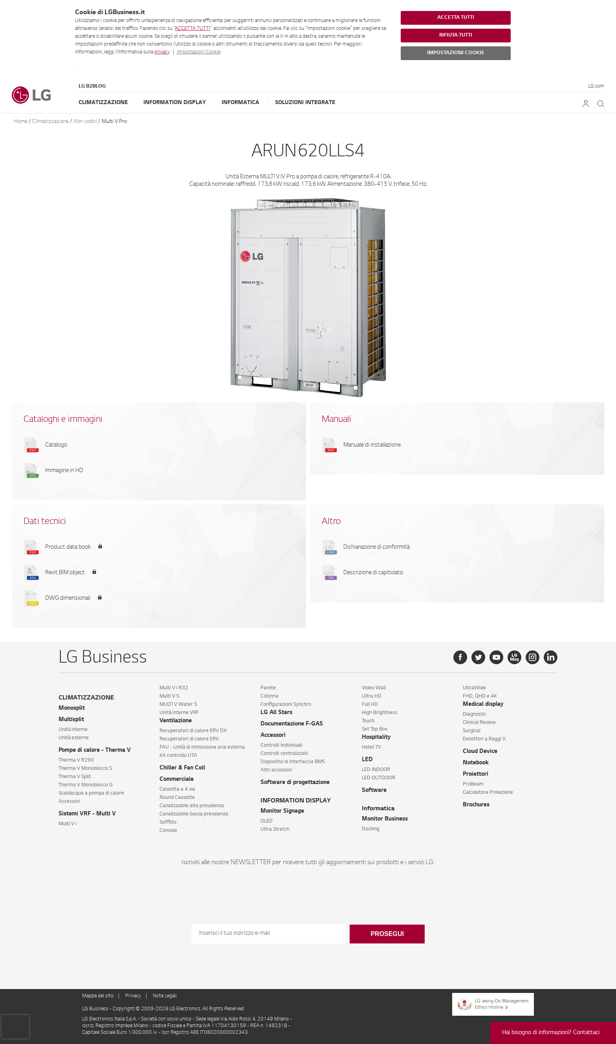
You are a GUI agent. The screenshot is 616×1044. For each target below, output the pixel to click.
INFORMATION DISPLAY (295, 801)
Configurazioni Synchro (285, 704)
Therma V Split (75, 777)
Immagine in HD (64, 471)
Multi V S (169, 696)
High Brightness (379, 713)
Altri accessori (276, 770)
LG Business (96, 1009)
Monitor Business (385, 819)
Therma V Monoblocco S (85, 768)
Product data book (68, 547)
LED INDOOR (376, 770)
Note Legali (165, 996)
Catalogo (56, 445)
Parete (268, 688)
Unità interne (73, 730)
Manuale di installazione (372, 445)
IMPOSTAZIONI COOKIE (455, 53)
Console (168, 830)
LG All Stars (276, 713)
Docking (371, 829)
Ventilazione (176, 721)
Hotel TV (371, 747)
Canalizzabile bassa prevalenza (194, 814)
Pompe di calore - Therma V (95, 750)
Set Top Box (374, 729)
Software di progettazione (295, 783)
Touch (368, 721)
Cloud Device (480, 752)
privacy (161, 52)
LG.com (596, 86)
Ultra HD (371, 696)
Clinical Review (479, 722)
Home (21, 122)
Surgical (471, 731)
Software (374, 791)
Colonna (269, 696)
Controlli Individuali (281, 745)
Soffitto (168, 822)
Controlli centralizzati (284, 753)
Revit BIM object (65, 573)
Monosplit (72, 708)
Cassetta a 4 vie (177, 789)
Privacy (133, 996)
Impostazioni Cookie (198, 52)
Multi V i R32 (174, 688)
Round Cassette (177, 797)
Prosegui (386, 933)
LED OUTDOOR (378, 778)
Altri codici (85, 122)
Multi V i (68, 824)
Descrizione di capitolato (373, 573)
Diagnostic (474, 714)
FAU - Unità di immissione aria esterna (202, 747)
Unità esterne (74, 738)
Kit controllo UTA (178, 755)
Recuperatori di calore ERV (189, 739)
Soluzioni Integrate (305, 103)
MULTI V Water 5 (178, 704)
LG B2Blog (92, 86)
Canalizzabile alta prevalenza (192, 806)
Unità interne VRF (179, 713)
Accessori (69, 801)
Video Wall (374, 688)
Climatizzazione (103, 103)
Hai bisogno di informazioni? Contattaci (551, 1033)
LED (367, 760)
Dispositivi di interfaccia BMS (292, 762)
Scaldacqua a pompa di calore (91, 793)
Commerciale (177, 780)
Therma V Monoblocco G (86, 785)
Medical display (483, 704)
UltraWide (474, 688)
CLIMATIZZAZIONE (86, 698)
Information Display (174, 103)
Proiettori (475, 774)
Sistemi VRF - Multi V (87, 814)
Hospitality (376, 737)
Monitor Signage (282, 811)
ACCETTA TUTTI (192, 28)
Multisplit (71, 720)
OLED (266, 821)
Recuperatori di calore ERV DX (193, 731)
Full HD (370, 704)
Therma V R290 (76, 760)
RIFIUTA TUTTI (455, 35)
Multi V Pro (114, 122)
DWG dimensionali (67, 598)
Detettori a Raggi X (484, 739)
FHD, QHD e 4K (480, 696)
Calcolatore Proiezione (488, 792)
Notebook (476, 763)
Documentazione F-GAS (291, 724)
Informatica (240, 103)
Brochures (476, 805)
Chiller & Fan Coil (182, 768)
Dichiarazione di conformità (376, 547)
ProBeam (473, 784)
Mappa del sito (98, 996)
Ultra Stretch (275, 829)
